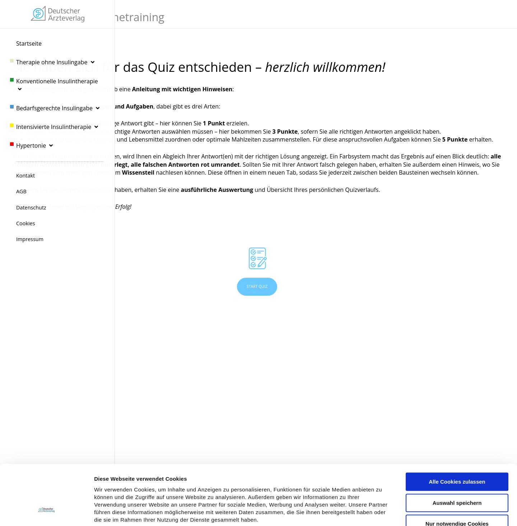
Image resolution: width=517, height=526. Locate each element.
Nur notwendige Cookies (457, 472)
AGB (21, 191)
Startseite (29, 43)
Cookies (25, 223)
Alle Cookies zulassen (457, 430)
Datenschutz (111, 483)
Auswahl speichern (457, 451)
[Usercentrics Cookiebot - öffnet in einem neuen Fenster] (46, 512)
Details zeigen (382, 512)
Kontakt (25, 175)
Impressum (148, 483)
